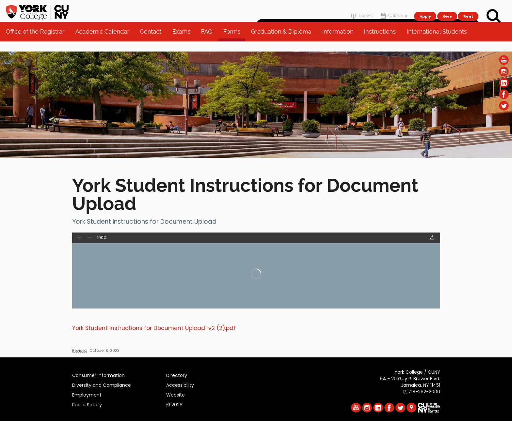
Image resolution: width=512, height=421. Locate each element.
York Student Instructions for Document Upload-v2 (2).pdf (154, 328)
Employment (87, 394)
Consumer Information (98, 374)
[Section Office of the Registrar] (256, 156)
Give (447, 8)
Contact (153, 42)
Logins (361, 8)
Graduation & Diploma (283, 42)
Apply (425, 8)
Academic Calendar (104, 42)
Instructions (382, 42)
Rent (468, 8)
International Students (439, 42)
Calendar (393, 8)
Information (340, 42)
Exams (183, 42)
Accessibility (180, 384)
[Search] (493, 16)
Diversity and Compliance (101, 384)
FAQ (209, 42)
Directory (176, 374)
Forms (234, 42)
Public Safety (87, 403)
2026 (174, 403)
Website (175, 394)
